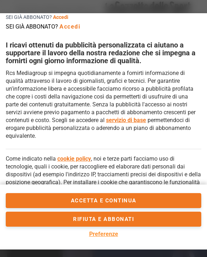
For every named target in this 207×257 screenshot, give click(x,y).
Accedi (60, 17)
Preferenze (103, 234)
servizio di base (126, 120)
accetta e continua (103, 200)
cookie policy (74, 158)
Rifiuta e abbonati (103, 219)
